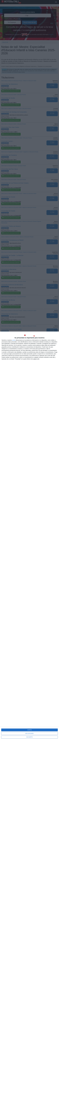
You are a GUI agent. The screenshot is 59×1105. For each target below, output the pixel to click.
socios (13, 340)
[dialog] (29, 718)
